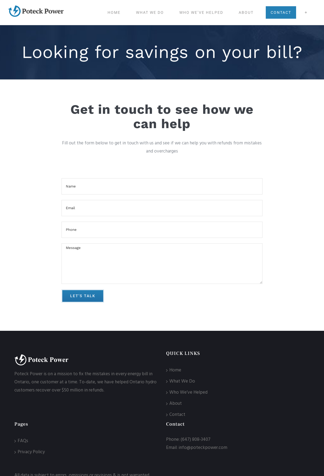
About (175, 403)
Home (175, 370)
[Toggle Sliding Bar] (306, 12)
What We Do (182, 381)
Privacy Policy (31, 452)
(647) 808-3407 (195, 439)
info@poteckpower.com (203, 447)
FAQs (23, 441)
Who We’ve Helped (188, 392)
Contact (177, 414)
